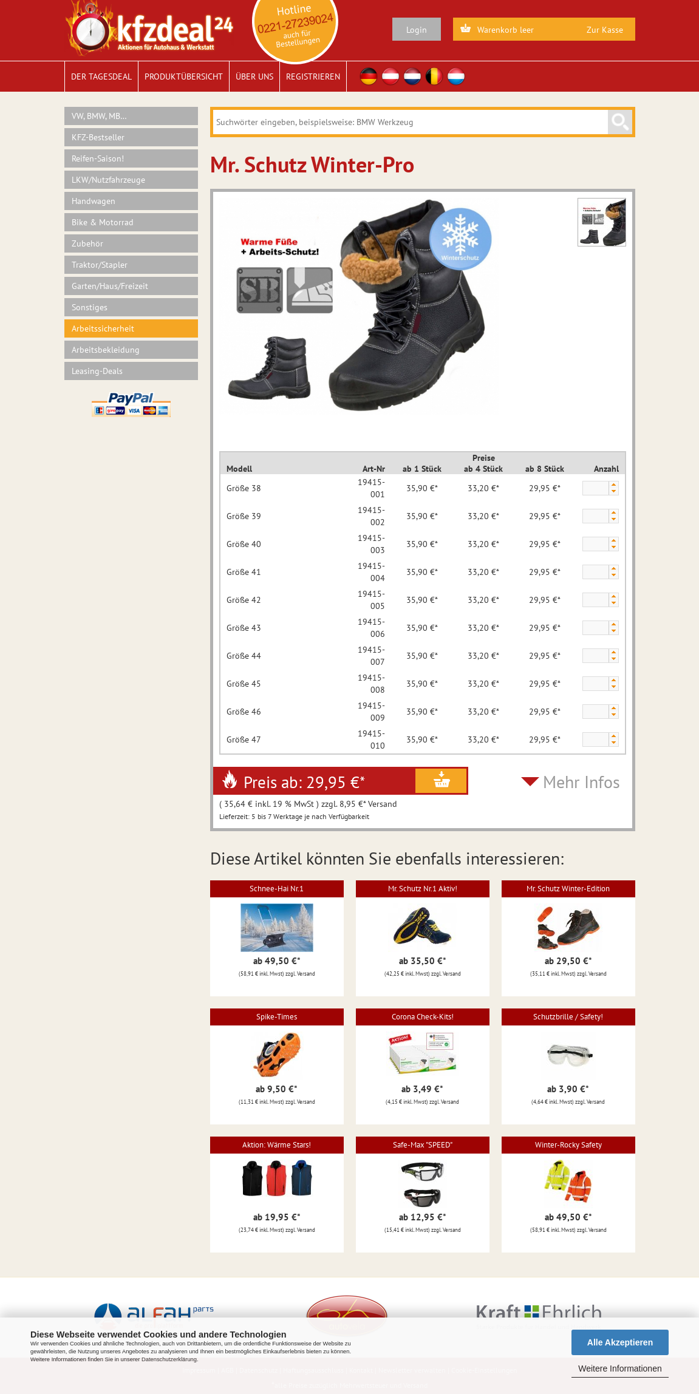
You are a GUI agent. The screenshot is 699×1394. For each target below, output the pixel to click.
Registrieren (313, 76)
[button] (613, 484)
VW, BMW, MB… (99, 115)
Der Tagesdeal (101, 76)
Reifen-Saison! (98, 158)
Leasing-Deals (97, 370)
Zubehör (87, 243)
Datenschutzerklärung (169, 1359)
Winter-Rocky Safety (568, 1145)
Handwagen (93, 200)
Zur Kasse (605, 29)
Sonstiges (89, 307)
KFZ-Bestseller (98, 137)
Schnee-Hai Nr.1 (277, 888)
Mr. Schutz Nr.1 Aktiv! (422, 888)
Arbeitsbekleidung (106, 349)
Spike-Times (276, 1016)
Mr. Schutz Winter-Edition (568, 888)
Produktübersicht (184, 76)
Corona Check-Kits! (423, 1016)
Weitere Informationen (619, 1368)
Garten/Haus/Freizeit (110, 285)
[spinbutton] (595, 489)
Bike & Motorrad (103, 222)
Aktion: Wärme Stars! (276, 1145)
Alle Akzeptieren (620, 1342)
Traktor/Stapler (100, 264)
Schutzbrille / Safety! (568, 1016)
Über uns (254, 76)
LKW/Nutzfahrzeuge (108, 179)
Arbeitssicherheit (103, 328)
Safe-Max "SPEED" (422, 1145)
